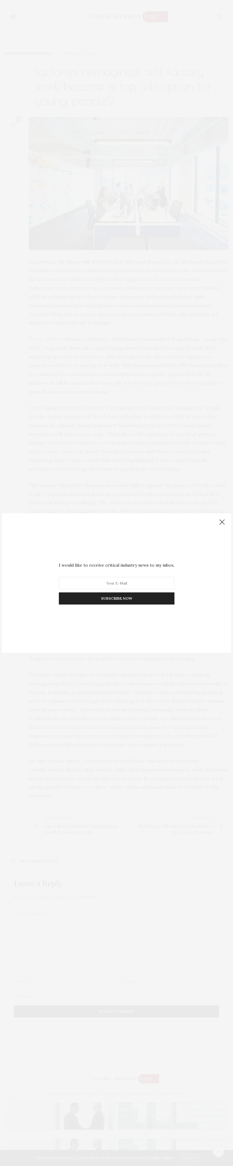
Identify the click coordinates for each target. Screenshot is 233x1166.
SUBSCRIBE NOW (116, 598)
